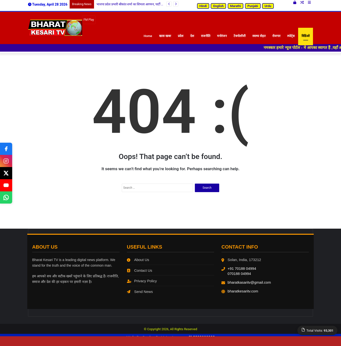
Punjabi (252, 6)
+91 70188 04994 (241, 268)
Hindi (203, 6)
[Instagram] (6, 161)
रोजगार (276, 36)
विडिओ (306, 36)
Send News (140, 292)
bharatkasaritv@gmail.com (249, 282)
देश (192, 36)
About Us (138, 260)
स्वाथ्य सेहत (258, 36)
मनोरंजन (222, 36)
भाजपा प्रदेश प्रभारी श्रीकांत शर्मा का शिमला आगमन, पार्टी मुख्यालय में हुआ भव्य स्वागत (145, 4)
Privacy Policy (142, 281)
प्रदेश (180, 36)
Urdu (268, 6)
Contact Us (139, 270)
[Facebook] (6, 149)
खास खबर (165, 36)
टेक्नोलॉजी (240, 36)
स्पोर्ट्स (291, 36)
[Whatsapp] (6, 197)
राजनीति (205, 36)
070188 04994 (239, 273)
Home (148, 36)
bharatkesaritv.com (242, 291)
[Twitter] (6, 173)
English (218, 6)
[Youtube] (6, 185)
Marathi (235, 6)
